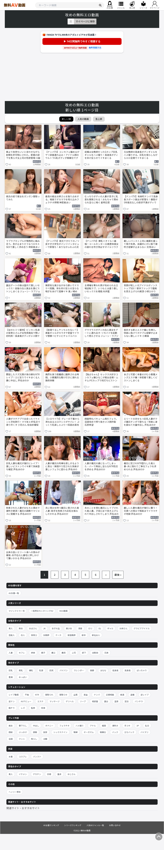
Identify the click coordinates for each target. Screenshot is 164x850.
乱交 (147, 725)
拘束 (43, 707)
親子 (43, 652)
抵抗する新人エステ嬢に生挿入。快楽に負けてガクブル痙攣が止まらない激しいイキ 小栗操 (140, 332)
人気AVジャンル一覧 (95, 825)
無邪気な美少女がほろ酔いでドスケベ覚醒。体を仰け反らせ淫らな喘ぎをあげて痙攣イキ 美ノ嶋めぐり (62, 288)
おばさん (33, 628)
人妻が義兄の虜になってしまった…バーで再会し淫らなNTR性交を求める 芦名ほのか (101, 466)
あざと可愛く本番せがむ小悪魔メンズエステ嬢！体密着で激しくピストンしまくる (140, 377)
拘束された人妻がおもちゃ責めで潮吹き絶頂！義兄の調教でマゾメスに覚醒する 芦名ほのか (23, 510)
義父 (53, 652)
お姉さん (123, 628)
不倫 (27, 694)
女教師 (46, 635)
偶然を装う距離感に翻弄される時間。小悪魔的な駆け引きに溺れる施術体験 (62, 377)
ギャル (110, 628)
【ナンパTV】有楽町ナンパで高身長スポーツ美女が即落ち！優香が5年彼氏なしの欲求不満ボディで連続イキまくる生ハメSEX (141, 199)
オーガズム (89, 732)
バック (115, 732)
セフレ (22, 652)
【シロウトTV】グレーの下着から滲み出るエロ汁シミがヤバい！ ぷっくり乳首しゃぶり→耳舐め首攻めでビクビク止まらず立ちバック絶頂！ (62, 422)
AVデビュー (26, 701)
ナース (58, 635)
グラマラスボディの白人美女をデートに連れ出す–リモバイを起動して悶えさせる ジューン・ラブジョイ (101, 333)
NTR (37, 694)
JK (44, 628)
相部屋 (95, 701)
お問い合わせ (115, 825)
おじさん (72, 774)
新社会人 (96, 635)
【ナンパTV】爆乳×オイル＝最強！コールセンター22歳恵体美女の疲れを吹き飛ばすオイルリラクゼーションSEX (102, 244)
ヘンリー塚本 (15, 791)
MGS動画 (63, 610)
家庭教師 (71, 635)
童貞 (59, 774)
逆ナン (12, 701)
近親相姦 (110, 694)
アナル (93, 725)
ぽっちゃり (142, 670)
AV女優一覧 (14, 593)
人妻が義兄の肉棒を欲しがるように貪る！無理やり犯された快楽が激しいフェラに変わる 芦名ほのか (62, 466)
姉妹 (33, 652)
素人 (11, 628)
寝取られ (49, 694)
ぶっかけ (23, 732)
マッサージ (54, 701)
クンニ (22, 738)
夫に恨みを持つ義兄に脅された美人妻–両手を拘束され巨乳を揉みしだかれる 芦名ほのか (62, 510)
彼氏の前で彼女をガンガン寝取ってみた (23, 198)
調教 (35, 732)
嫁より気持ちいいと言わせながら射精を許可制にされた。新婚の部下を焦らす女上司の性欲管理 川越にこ (23, 155)
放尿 (45, 732)
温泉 (116, 701)
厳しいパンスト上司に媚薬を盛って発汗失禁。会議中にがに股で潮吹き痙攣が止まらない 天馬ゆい (140, 244)
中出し (36, 725)
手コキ (127, 725)
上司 (74, 652)
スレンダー (79, 670)
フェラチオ (64, 725)
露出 (106, 701)
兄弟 (106, 652)
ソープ (83, 701)
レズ (23, 707)
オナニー (49, 725)
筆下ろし (23, 725)
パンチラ (139, 701)
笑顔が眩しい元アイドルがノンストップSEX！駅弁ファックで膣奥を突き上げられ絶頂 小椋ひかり (140, 288)
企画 (76, 694)
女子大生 (56, 628)
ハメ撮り (80, 725)
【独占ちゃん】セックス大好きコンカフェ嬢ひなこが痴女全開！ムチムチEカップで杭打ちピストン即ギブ (101, 377)
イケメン (23, 774)
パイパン (64, 670)
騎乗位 (103, 732)
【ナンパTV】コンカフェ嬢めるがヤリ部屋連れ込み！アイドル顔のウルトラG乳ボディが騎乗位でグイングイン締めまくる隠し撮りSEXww (62, 155)
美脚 (92, 670)
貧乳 (21, 670)
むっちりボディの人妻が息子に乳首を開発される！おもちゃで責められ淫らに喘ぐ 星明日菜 (101, 199)
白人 (23, 635)
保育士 (34, 635)
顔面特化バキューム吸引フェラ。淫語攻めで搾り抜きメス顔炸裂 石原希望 (101, 421)
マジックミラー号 (17, 610)
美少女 (69, 628)
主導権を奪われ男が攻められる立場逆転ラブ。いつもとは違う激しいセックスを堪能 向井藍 (101, 288)
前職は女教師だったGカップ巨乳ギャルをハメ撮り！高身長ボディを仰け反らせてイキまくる (101, 154)
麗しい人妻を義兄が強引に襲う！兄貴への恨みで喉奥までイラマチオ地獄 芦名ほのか (140, 510)
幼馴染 (95, 652)
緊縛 (76, 732)
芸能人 (12, 635)
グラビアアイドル (142, 628)
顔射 (11, 732)
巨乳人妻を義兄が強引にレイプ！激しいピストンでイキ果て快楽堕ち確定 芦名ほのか (23, 466)
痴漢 (122, 694)
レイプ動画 (14, 694)
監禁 (33, 707)
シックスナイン (60, 732)
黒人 (11, 774)
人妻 (11, 652)
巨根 (49, 774)
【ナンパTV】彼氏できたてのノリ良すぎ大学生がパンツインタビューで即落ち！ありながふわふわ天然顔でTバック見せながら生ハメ (62, 244)
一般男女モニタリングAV (42, 610)
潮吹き (115, 725)
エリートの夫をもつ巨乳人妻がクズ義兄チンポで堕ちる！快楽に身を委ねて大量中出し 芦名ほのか (140, 421)
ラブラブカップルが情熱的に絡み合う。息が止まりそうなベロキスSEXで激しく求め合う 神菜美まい (23, 244)
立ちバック (129, 732)
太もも (103, 670)
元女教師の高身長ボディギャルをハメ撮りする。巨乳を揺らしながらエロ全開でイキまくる (140, 154)
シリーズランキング (72, 825)
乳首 (41, 670)
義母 (64, 652)
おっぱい (23, 677)
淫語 (11, 738)
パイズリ (144, 732)
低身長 (115, 670)
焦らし (34, 738)
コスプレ (23, 756)
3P (137, 725)
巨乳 (11, 670)
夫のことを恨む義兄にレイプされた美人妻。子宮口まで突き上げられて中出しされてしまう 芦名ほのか (102, 511)
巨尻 (51, 670)
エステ (40, 701)
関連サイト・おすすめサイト (23, 808)
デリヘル (70, 701)
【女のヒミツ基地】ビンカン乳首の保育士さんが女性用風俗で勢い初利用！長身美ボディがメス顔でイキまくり (23, 333)
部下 (84, 652)
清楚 (80, 628)
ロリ (90, 628)
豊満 (11, 677)
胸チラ (12, 707)
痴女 (11, 725)
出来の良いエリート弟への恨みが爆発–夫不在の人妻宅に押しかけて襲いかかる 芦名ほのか (23, 555)
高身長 (128, 670)
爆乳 (31, 670)
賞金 (86, 694)
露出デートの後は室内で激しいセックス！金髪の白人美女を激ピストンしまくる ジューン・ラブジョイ (23, 288)
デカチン (37, 774)
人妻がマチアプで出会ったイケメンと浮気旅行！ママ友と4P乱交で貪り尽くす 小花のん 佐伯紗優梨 (23, 421)
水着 (11, 756)
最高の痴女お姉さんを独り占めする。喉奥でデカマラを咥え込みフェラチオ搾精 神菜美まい (62, 199)
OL (99, 628)
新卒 (84, 635)
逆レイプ (145, 694)
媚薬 (104, 725)
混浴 (127, 701)
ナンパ (97, 694)
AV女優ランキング (51, 825)
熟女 (21, 628)
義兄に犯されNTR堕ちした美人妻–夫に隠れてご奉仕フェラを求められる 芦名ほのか (140, 466)
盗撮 (132, 694)
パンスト (37, 756)
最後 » (117, 575)
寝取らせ (63, 694)
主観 (45, 738)
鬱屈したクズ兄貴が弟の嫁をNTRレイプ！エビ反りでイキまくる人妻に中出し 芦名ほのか (23, 377)
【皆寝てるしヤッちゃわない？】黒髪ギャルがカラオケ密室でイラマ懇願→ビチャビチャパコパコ (62, 332)
